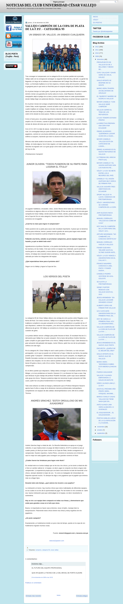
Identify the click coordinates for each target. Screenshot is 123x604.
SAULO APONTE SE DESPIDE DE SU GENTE (104, 83)
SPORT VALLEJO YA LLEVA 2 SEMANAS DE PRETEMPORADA (106, 197)
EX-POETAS (97, 22)
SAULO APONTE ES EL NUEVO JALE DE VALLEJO (105, 356)
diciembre (100, 59)
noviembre (101, 427)
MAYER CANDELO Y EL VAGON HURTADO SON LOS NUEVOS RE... (106, 165)
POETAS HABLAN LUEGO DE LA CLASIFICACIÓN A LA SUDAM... (106, 420)
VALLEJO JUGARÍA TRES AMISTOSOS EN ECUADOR (106, 189)
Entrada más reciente (33, 596)
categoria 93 (46, 550)
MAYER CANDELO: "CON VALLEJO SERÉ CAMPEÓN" (106, 104)
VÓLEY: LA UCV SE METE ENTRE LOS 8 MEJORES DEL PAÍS (106, 173)
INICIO (95, 17)
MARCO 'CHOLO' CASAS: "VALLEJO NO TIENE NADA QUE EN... (106, 399)
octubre (99, 430)
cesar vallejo (54, 550)
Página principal (58, 2)
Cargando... (10, 59)
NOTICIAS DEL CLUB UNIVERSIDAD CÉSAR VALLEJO (51, 5)
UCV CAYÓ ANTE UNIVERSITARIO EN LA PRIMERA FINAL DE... (106, 313)
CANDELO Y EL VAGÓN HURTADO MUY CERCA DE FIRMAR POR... (106, 181)
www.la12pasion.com (56, 541)
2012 (97, 47)
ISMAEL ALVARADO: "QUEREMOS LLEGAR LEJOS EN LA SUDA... (106, 133)
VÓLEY (95, 20)
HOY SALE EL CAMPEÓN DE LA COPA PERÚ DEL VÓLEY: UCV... (106, 228)
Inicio (58, 595)
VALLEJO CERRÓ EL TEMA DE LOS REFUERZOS (104, 112)
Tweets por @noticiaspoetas (103, 31)
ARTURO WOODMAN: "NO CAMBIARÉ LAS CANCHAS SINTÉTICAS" (106, 236)
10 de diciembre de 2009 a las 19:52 (42, 577)
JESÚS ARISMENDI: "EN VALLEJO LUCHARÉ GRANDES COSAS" (105, 300)
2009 (97, 56)
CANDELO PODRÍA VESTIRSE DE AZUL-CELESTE (105, 276)
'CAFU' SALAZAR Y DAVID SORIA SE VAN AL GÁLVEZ (106, 75)
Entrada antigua (81, 596)
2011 (97, 50)
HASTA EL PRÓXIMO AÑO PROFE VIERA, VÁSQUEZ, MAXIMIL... (106, 391)
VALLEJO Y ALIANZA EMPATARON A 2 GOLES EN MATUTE (105, 377)
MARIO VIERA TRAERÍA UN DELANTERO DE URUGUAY (105, 90)
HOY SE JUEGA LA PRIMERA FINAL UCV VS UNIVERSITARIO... (105, 321)
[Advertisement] (53, 588)
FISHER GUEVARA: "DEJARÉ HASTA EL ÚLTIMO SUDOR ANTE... (106, 250)
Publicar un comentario (33, 583)
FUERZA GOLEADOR (104, 372)
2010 (97, 53)
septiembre (101, 433)
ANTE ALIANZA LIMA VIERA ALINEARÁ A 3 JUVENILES (105, 407)
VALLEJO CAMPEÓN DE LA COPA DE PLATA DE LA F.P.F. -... (106, 329)
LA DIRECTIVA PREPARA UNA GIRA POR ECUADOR (106, 125)
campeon (38, 550)
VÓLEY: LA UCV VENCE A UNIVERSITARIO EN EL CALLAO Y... (106, 258)
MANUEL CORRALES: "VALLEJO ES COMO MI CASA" (106, 220)
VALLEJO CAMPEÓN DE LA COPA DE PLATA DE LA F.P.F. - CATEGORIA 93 (54, 27)
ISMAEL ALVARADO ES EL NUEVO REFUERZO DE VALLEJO (106, 152)
